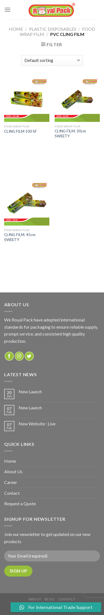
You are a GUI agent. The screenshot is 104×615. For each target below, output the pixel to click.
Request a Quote (20, 503)
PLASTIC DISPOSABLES (52, 29)
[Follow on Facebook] (9, 356)
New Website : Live (37, 423)
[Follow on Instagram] (19, 356)
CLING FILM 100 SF (20, 131)
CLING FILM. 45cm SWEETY (19, 237)
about (35, 599)
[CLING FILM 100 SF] (26, 99)
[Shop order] (52, 60)
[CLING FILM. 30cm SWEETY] (77, 99)
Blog (50, 599)
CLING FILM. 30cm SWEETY (70, 133)
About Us (13, 471)
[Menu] (7, 9)
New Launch (30, 391)
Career (10, 482)
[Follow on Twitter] (29, 356)
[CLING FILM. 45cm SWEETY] (26, 203)
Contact (12, 493)
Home (16, 29)
